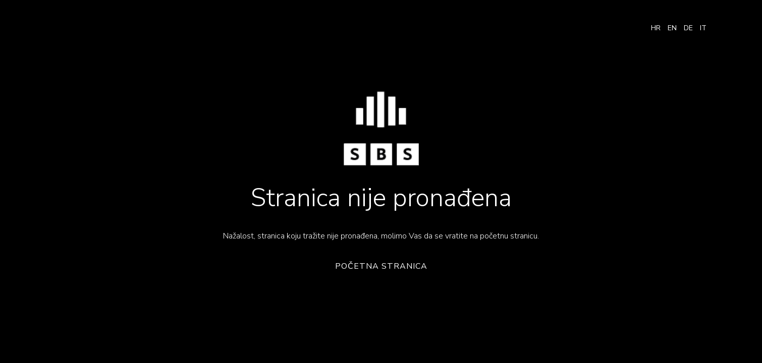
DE (688, 28)
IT (703, 28)
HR (656, 28)
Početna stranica (381, 266)
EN (672, 28)
